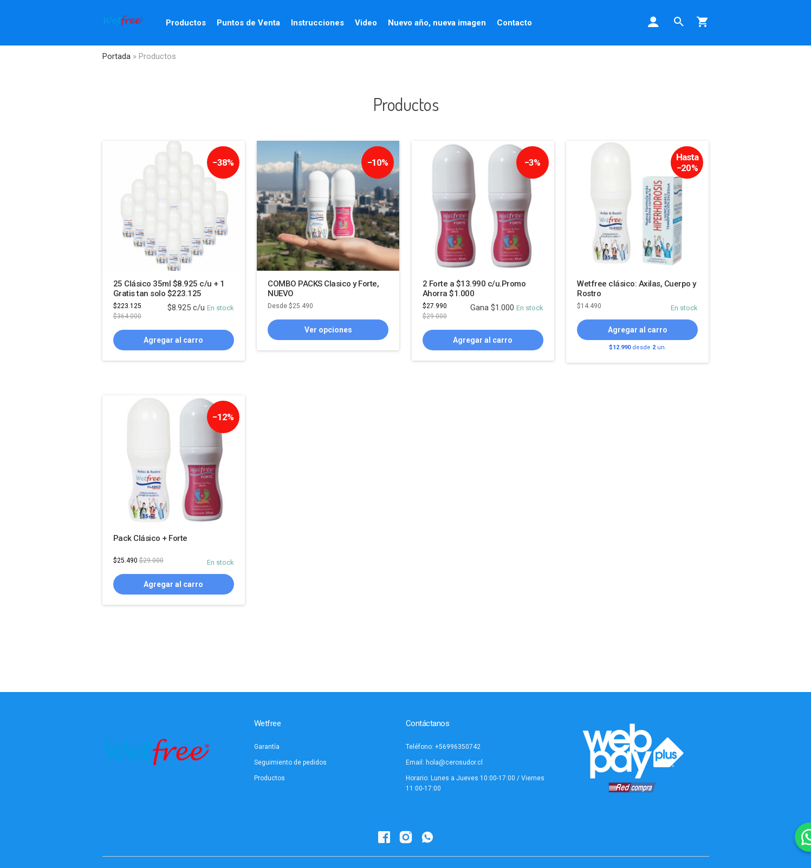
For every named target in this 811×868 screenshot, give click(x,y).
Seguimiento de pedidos (290, 762)
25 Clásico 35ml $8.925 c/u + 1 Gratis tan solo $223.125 (169, 288)
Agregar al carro (173, 340)
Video (366, 23)
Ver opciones (328, 329)
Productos (186, 23)
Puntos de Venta (248, 23)
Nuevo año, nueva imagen (437, 23)
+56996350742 (458, 746)
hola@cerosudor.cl (454, 762)
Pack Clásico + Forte (150, 538)
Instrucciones (317, 23)
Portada (116, 56)
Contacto (514, 23)
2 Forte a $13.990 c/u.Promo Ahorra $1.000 (474, 288)
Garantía (267, 746)
